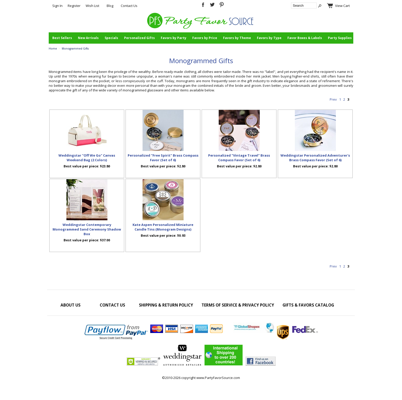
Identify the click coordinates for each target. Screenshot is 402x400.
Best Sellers (62, 38)
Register (74, 5)
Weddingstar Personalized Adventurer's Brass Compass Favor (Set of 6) (315, 157)
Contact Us (129, 5)
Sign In (57, 5)
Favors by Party (173, 38)
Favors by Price (204, 38)
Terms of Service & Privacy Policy (238, 305)
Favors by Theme (237, 38)
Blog (110, 5)
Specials (111, 38)
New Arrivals (88, 38)
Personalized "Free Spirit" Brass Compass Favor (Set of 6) (163, 157)
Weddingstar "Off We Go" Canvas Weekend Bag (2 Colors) (86, 157)
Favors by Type (269, 38)
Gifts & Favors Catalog (308, 305)
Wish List (92, 5)
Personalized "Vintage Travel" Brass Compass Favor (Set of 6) (239, 157)
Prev (333, 99)
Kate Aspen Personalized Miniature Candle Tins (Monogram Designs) (163, 227)
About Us (71, 305)
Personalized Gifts (139, 38)
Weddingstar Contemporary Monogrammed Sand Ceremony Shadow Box (87, 229)
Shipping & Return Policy (166, 305)
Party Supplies (340, 38)
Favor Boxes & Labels (304, 38)
